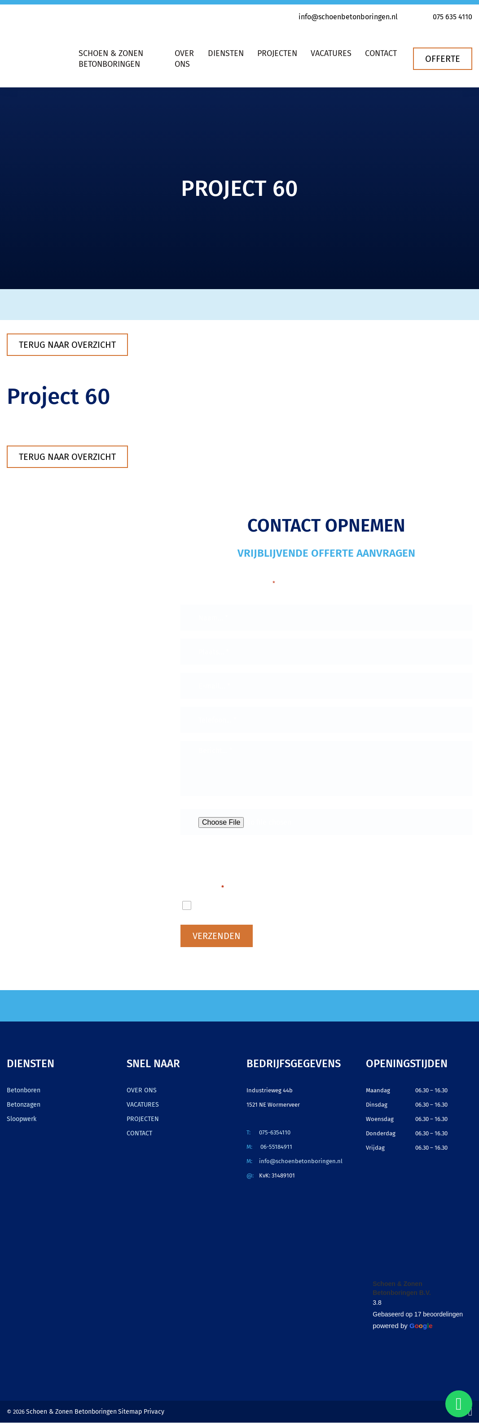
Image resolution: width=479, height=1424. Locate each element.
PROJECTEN (141, 1120)
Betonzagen (23, 1106)
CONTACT (138, 1134)
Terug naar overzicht (67, 344)
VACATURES (141, 1106)
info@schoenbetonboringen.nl (342, 17)
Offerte (442, 58)
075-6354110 (274, 1133)
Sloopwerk (21, 1120)
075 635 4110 (446, 17)
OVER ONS (140, 1091)
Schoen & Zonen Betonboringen (69, 1413)
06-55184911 (275, 1148)
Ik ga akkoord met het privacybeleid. (272, 906)
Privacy (145, 1413)
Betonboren (23, 1091)
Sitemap (124, 1413)
